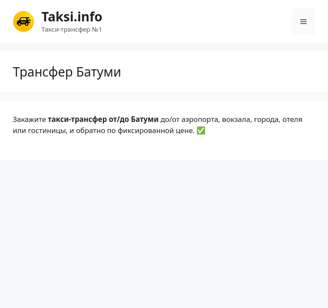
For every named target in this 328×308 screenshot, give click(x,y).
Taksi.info (71, 16)
